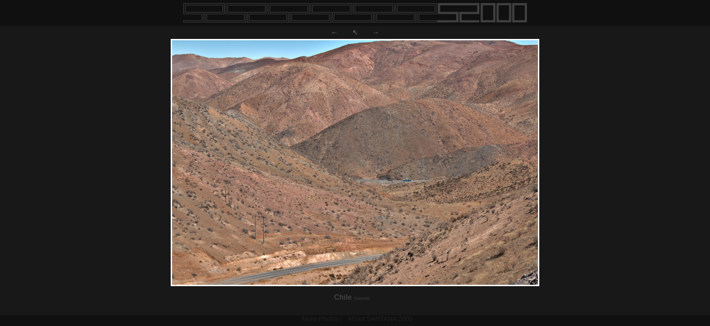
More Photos (320, 318)
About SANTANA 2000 (380, 318)
